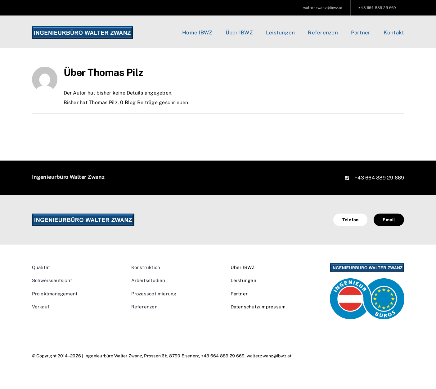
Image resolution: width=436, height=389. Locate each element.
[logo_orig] (82, 29)
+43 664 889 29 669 (379, 178)
